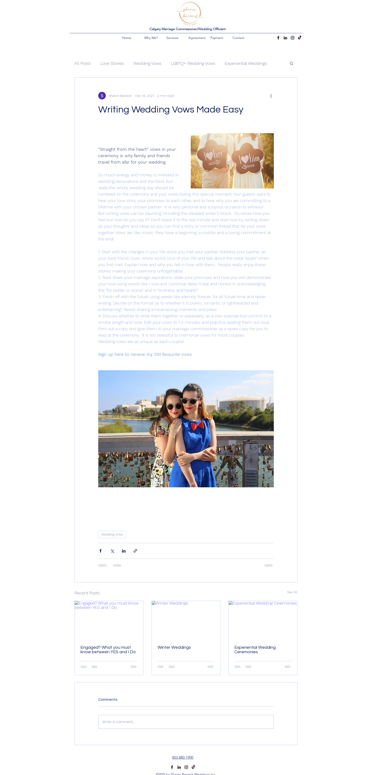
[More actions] (271, 96)
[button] (291, 63)
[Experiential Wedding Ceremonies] (263, 620)
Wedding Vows (147, 63)
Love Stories (112, 63)
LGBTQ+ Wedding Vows (193, 63)
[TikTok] (299, 37)
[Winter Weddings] (186, 620)
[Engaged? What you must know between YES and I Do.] (109, 620)
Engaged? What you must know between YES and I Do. (108, 649)
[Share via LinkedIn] (123, 551)
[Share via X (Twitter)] (112, 551)
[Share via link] (135, 551)
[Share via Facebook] (100, 551)
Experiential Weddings (246, 63)
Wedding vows (112, 534)
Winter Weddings (174, 647)
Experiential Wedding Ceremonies (255, 649)
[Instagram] (292, 37)
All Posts (82, 63)
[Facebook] (278, 37)
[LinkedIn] (285, 37)
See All (292, 592)
